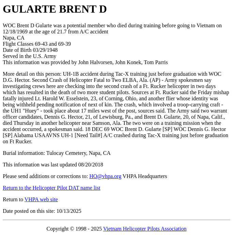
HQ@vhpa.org (105, 176)
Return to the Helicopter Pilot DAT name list (51, 188)
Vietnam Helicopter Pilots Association (145, 229)
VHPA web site (41, 199)
